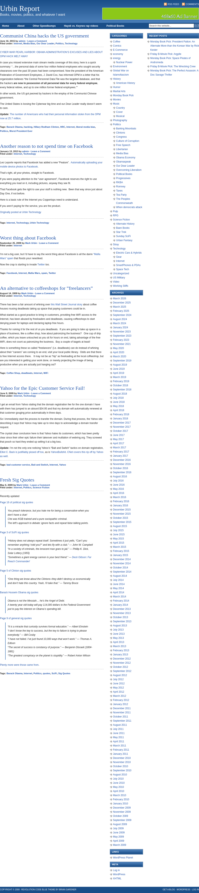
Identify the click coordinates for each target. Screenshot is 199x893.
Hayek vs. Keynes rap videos (81, 25)
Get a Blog (169, 889)
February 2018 (121, 414)
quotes (46, 673)
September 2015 (122, 522)
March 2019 (119, 377)
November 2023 (122, 331)
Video (116, 281)
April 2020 (118, 352)
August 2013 (120, 625)
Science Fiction (41, 487)
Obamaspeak (123, 161)
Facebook (12, 273)
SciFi (54, 673)
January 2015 (120, 555)
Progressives (123, 178)
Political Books (115, 25)
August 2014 (120, 575)
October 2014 (120, 567)
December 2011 (122, 708)
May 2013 (118, 638)
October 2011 (120, 716)
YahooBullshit (58, 452)
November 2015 (122, 513)
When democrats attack (129, 207)
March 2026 (119, 298)
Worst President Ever (20, 131)
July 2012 (118, 679)
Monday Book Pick (123, 95)
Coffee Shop (13, 373)
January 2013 (120, 654)
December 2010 (122, 758)
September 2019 (122, 360)
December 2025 (122, 302)
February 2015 (121, 551)
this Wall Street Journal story (66, 304)
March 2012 (119, 695)
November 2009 (122, 811)
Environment (120, 66)
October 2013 (120, 617)
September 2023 (122, 335)
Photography (120, 120)
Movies (117, 99)
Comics (117, 45)
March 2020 (119, 356)
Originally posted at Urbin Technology (20, 212)
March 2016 (119, 497)
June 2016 (119, 484)
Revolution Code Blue (34, 889)
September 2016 (122, 472)
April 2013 (118, 642)
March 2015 (119, 546)
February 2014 (121, 600)
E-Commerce (120, 49)
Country (120, 107)
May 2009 (118, 836)
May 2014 (118, 588)
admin (22, 41)
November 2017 (122, 426)
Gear (119, 256)
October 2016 (120, 468)
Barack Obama (15, 127)
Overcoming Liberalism (129, 169)
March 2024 (119, 323)
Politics (60, 43)
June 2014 (119, 584)
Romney (120, 186)
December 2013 (122, 609)
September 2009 (122, 820)
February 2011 (121, 749)
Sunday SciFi (123, 236)
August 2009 (120, 824)
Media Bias (29, 43)
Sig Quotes (64, 673)
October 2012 (120, 667)
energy (117, 58)
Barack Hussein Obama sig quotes (19, 592)
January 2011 (120, 753)
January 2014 (120, 604)
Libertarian (122, 149)
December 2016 (122, 460)
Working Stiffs (120, 285)
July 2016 (118, 480)
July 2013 (118, 629)
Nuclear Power (124, 62)
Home (5, 25)
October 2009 (120, 816)
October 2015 (120, 517)
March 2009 (119, 845)
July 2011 (118, 729)
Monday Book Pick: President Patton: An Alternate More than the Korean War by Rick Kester (174, 45)
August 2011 (120, 724)
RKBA (119, 182)
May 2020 (118, 348)
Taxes (119, 190)
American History (125, 83)
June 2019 (119, 368)
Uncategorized (121, 273)
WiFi (46, 373)
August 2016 (120, 476)
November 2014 (122, 563)
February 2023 (121, 339)
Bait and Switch (39, 464)
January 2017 (120, 455)
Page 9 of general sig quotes (16, 618)
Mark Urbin (31, 243)
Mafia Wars (34, 273)
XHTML (117, 878)
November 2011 (122, 712)
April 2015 (118, 542)
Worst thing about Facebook (28, 238)
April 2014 (118, 592)
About (20, 25)
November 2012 (122, 662)
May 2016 (118, 488)
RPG (115, 215)
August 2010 (120, 774)
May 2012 (118, 687)
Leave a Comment (37, 41)
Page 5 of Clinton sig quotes (15, 570)
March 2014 (119, 596)
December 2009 (122, 807)
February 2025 (121, 310)
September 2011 (122, 720)
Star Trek (121, 232)
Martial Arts (119, 91)
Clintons (120, 132)
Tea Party (121, 194)
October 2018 (120, 385)
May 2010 (118, 787)
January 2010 (120, 803)
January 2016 (120, 505)
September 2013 (122, 621)
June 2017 (119, 435)
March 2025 (119, 306)
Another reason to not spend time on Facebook (46, 146)
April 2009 (118, 840)
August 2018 (120, 393)
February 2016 (121, 501)
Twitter (41, 264)
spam (44, 273)
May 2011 (118, 737)
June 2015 (119, 534)
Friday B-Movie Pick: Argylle (165, 54)
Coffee (116, 41)
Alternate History (125, 223)
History (117, 78)
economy (118, 54)
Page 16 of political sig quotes (16, 502)
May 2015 (118, 538)
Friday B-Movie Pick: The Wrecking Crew (172, 66)
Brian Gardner (67, 889)
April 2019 (118, 373)
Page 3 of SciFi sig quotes (14, 532)
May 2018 (118, 406)
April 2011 (118, 741)
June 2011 (119, 733)
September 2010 (122, 770)
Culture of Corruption (127, 141)
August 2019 (120, 364)
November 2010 (122, 762)
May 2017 (118, 439)
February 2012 (121, 700)
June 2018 (119, 402)
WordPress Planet (123, 857)
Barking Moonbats (126, 128)
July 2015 (118, 530)
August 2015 (120, 526)
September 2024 (122, 315)
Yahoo (62, 464)
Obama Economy (125, 157)
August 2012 (120, 675)
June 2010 (119, 782)
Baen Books (123, 227)
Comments (192, 4)
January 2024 (120, 327)
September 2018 (122, 389)
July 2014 (118, 580)
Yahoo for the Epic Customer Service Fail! (42, 388)
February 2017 (121, 451)
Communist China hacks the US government (44, 36)
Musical (120, 116)
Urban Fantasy (124, 240)
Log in (116, 870)
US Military (119, 277)
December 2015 (122, 509)
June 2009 (119, 832)
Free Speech (123, 145)
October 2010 (120, 766)
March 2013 (119, 646)
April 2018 (118, 410)
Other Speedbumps (44, 25)
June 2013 (119, 633)
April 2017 (118, 443)
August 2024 (120, 319)
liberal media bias (85, 127)
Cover (119, 112)
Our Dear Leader (45, 43)
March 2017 (119, 447)
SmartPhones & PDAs (128, 265)
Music (116, 103)
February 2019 (121, 381)
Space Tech (122, 269)
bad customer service (18, 464)
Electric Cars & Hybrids (129, 252)
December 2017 (122, 422)
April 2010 (118, 791)
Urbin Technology (39, 222)
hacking (28, 127)
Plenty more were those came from (19, 664)
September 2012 (122, 671)
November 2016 (122, 464)
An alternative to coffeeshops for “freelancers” (46, 288)
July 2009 (118, 828)
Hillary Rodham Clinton (46, 127)
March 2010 (119, 795)
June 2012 (119, 683)
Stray (116, 244)
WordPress (119, 874)
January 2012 (120, 704)
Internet (18, 43)
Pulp (115, 211)
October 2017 (120, 431)
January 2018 (120, 418)
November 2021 (122, 344)
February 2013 (121, 650)
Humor (116, 87)
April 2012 (118, 691)
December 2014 (122, 559)
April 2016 (118, 493)
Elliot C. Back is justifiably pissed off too (22, 452)
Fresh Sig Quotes (17, 480)
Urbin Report (20, 8)
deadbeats (26, 373)
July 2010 (118, 778)
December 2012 (122, 658)
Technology (71, 43)
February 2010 (121, 799)
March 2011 (119, 745)
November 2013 (122, 613)
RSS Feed (173, 4)
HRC (62, 127)
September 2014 (122, 571)
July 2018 (118, 397)
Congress (121, 136)
